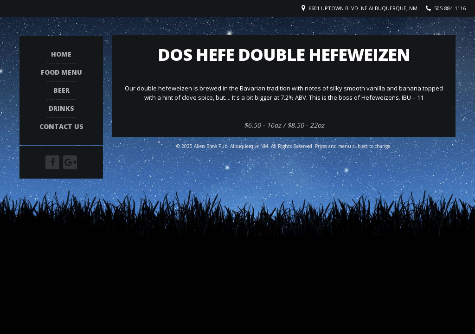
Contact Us (61, 126)
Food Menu (61, 72)
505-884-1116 (450, 8)
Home (61, 54)
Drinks (61, 108)
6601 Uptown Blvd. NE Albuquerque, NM (362, 8)
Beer (61, 90)
